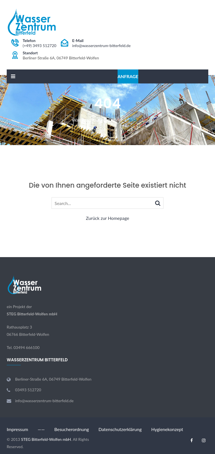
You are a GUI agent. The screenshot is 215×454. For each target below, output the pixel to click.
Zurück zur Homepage (107, 218)
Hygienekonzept (167, 429)
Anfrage (128, 76)
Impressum (17, 429)
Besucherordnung (71, 429)
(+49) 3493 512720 (39, 45)
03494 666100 (26, 347)
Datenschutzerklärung (120, 429)
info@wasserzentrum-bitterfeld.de (101, 45)
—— (41, 429)
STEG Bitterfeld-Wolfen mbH (32, 313)
